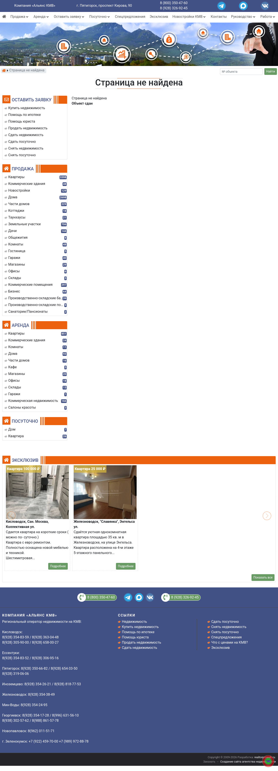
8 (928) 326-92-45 (174, 8)
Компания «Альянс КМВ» (34, 5)
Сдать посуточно (225, 622)
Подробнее (58, 566)
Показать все (263, 577)
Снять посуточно (225, 632)
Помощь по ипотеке (138, 632)
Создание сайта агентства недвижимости (248, 761)
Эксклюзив (159, 17)
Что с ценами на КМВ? (229, 642)
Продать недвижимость (141, 642)
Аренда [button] (41, 17)
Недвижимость (134, 622)
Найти (270, 71)
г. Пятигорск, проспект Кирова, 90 (104, 5)
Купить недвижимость (140, 627)
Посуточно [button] (100, 17)
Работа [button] (268, 17)
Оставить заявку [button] (69, 17)
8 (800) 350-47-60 (174, 3)
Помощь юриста (135, 637)
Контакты (219, 17)
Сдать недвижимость (139, 648)
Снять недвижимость (229, 627)
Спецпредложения (130, 17)
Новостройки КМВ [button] (189, 17)
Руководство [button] (243, 17)
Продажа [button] (19, 17)
